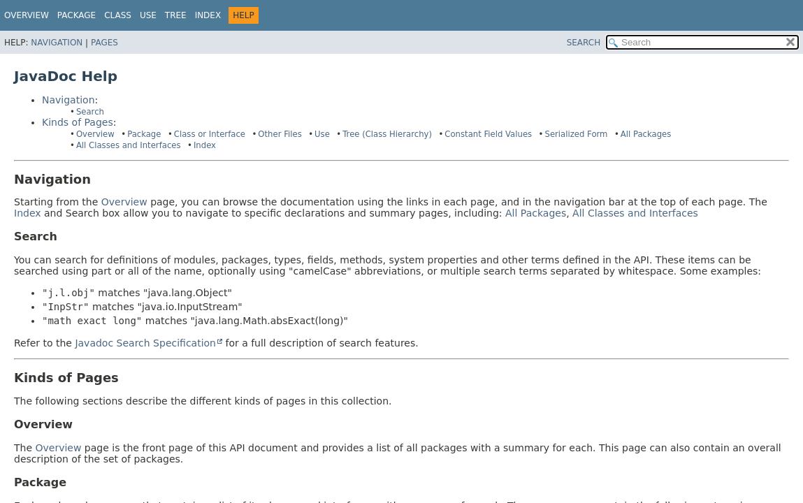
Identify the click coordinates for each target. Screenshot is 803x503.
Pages (104, 43)
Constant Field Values (488, 134)
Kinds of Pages (77, 122)
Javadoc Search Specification (145, 343)
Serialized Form (575, 134)
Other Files (279, 134)
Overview (26, 15)
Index (208, 15)
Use (322, 134)
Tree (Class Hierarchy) (387, 134)
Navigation (56, 43)
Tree (176, 15)
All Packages (646, 134)
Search (90, 112)
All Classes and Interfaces (128, 145)
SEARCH (584, 43)
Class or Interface (209, 134)
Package (144, 134)
